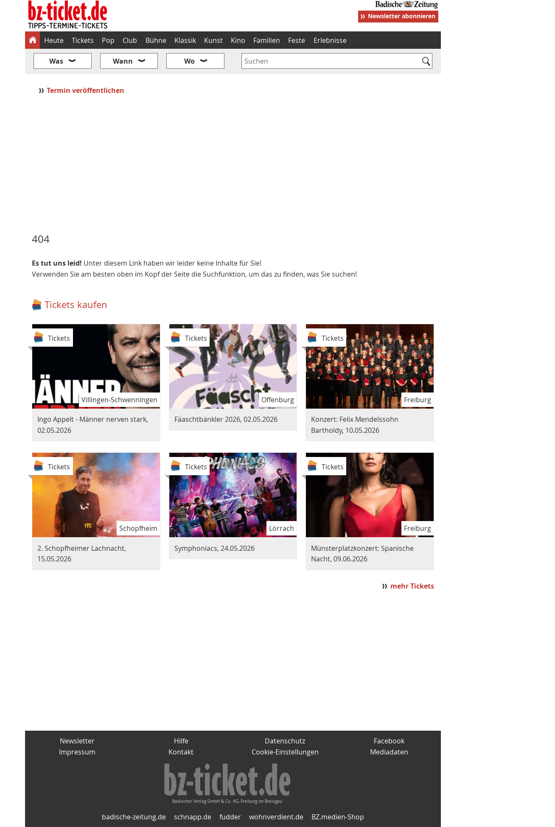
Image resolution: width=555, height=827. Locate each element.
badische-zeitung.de (134, 816)
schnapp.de (192, 816)
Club (130, 40)
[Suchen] (426, 62)
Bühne (156, 40)
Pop (108, 40)
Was (56, 61)
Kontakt (180, 752)
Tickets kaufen (76, 304)
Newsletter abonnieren (401, 16)
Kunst (213, 40)
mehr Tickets (412, 586)
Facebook (389, 741)
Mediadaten (389, 752)
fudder (230, 816)
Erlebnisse (330, 40)
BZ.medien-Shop (337, 816)
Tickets (83, 40)
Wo (189, 61)
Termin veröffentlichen (86, 90)
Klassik (185, 40)
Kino (238, 40)
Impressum (77, 752)
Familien (266, 40)
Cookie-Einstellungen (285, 752)
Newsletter (77, 741)
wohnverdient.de (276, 816)
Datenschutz (285, 741)
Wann (123, 61)
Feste (296, 40)
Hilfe (181, 741)
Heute (54, 40)
